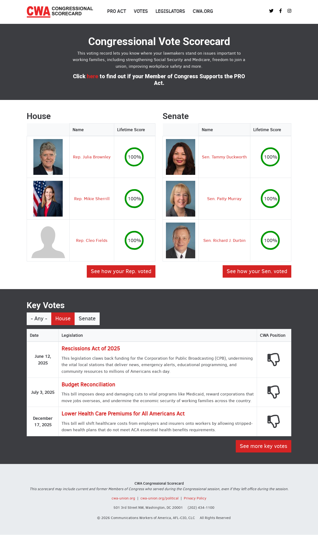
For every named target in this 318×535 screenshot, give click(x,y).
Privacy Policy (195, 498)
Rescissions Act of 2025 (91, 348)
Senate (87, 318)
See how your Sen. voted (257, 271)
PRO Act (116, 11)
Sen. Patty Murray (224, 199)
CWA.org (203, 11)
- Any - (39, 318)
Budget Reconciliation (88, 384)
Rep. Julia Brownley (92, 157)
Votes (141, 11)
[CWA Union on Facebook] (280, 11)
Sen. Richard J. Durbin (224, 240)
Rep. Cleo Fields (92, 240)
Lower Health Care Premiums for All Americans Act (123, 413)
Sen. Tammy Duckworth (224, 157)
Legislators (170, 11)
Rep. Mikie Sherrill (92, 199)
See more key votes (263, 446)
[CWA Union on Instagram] (289, 11)
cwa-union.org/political (159, 498)
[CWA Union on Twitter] (271, 11)
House (63, 318)
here (92, 76)
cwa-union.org (123, 498)
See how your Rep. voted (121, 271)
